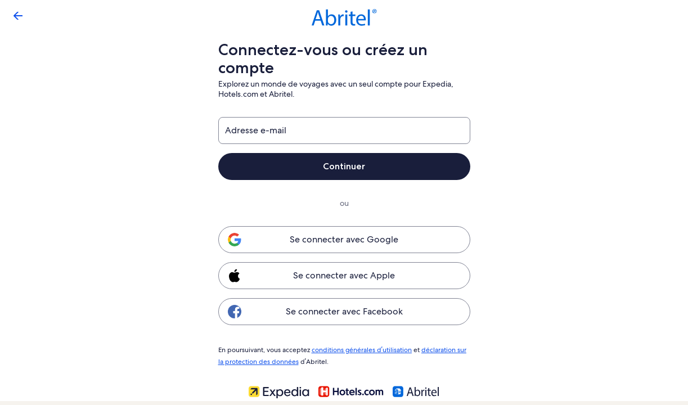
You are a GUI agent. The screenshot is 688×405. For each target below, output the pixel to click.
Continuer (344, 166)
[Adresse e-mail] (344, 130)
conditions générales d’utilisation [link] (360, 349)
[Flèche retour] (18, 15)
